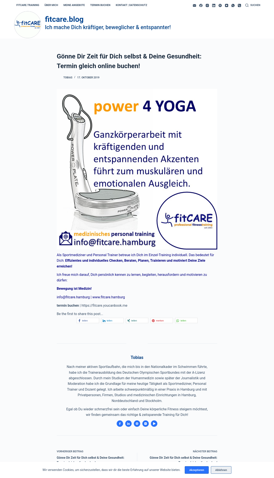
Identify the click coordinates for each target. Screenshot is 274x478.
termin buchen (100, 5)
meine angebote (74, 5)
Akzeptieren (196, 470)
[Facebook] (201, 5)
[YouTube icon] (154, 423)
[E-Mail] (194, 5)
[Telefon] (239, 5)
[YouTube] (226, 5)
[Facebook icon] (120, 423)
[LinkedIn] (213, 5)
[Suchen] (252, 5)
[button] (88, 320)
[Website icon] (137, 423)
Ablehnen (221, 470)
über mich (51, 5)
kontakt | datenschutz (131, 5)
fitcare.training (27, 5)
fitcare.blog (64, 19)
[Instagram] (207, 5)
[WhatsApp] (233, 5)
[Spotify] (220, 5)
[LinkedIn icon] (128, 423)
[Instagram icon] (145, 423)
